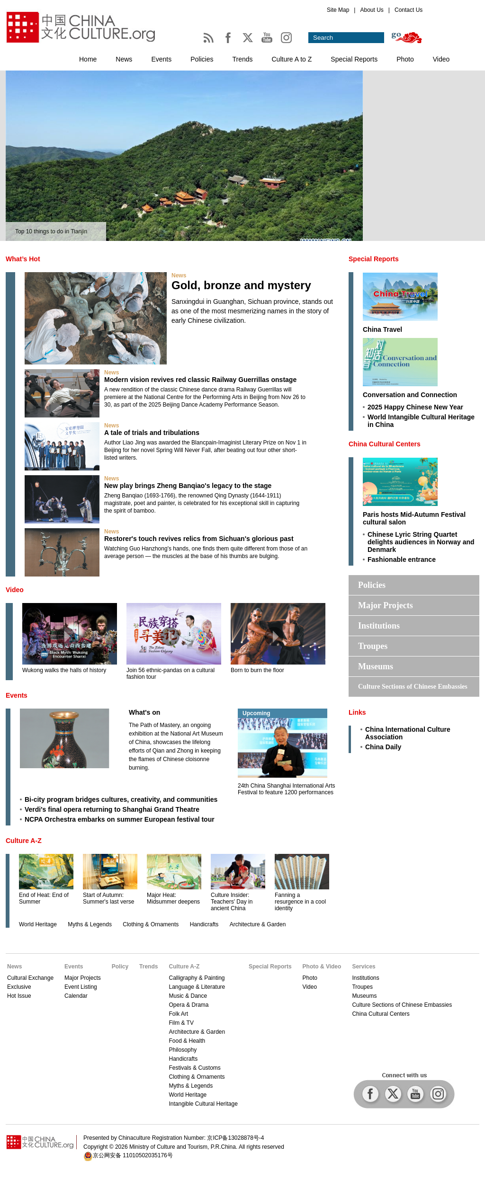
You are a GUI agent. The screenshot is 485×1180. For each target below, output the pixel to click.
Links (357, 712)
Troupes (372, 646)
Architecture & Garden (258, 924)
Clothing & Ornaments (151, 924)
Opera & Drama (188, 1005)
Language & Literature (197, 987)
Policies (201, 59)
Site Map (338, 10)
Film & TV (181, 1023)
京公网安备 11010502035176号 (133, 1155)
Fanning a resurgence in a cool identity (300, 902)
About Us (371, 10)
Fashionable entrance (402, 559)
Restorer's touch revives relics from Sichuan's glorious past (199, 538)
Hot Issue (19, 996)
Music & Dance (188, 996)
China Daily (383, 747)
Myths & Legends (90, 924)
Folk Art (178, 1014)
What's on (144, 712)
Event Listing (80, 987)
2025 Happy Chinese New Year (415, 407)
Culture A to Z (292, 59)
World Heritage (38, 924)
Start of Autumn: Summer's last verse (108, 898)
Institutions (379, 625)
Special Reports (354, 59)
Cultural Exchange (30, 978)
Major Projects (385, 605)
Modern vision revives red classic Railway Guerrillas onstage (200, 379)
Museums (375, 666)
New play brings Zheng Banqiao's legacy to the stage (187, 485)
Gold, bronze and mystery (241, 285)
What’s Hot (23, 259)
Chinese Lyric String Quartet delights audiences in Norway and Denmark (421, 542)
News (124, 59)
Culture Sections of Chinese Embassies (412, 686)
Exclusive (19, 987)
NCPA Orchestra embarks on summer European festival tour (120, 819)
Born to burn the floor (257, 670)
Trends (242, 59)
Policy (120, 966)
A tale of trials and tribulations (151, 432)
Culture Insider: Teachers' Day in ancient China (231, 902)
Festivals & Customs (194, 1068)
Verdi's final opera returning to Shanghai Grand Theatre (112, 809)
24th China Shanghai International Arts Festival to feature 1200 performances (286, 789)
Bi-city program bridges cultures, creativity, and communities (121, 799)
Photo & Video (322, 966)
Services (363, 966)
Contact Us (408, 10)
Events (161, 59)
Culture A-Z (24, 840)
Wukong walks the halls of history (64, 670)
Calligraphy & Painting (197, 978)
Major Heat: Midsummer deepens (173, 898)
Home (88, 59)
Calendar (76, 996)
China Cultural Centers (385, 444)
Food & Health (187, 1041)
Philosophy (183, 1050)
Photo (405, 59)
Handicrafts (204, 924)
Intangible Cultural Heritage (203, 1103)
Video (441, 59)
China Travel (382, 329)
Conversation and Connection (410, 395)
